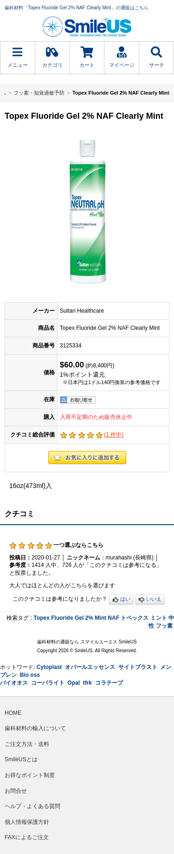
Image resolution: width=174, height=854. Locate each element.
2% (89, 618)
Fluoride (62, 618)
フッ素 (164, 626)
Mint (100, 618)
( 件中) (113, 434)
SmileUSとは (21, 759)
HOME (13, 713)
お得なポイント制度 (30, 775)
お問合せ (16, 791)
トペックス (134, 618)
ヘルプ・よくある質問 (32, 806)
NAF (113, 618)
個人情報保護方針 (27, 822)
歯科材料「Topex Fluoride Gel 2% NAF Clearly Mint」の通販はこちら (76, 7)
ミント (158, 618)
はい (121, 599)
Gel (79, 618)
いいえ (149, 599)
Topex (41, 618)
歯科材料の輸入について (35, 728)
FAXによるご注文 (27, 837)
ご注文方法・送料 (27, 744)
